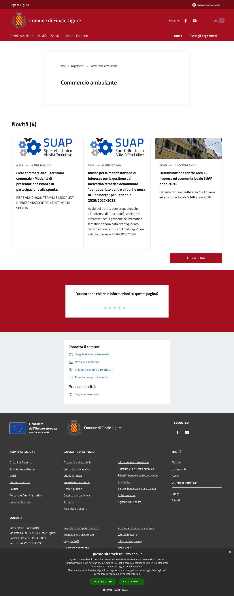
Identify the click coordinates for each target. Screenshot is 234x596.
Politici (14, 489)
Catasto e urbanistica (77, 495)
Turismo (68, 502)
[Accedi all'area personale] (206, 5)
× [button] (230, 552)
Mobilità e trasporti (75, 508)
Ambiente (124, 482)
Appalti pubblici (73, 489)
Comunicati (179, 469)
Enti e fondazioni (20, 482)
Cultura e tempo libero (77, 469)
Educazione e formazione (133, 462)
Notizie (176, 462)
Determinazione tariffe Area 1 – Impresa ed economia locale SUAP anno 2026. (186, 178)
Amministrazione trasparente (136, 528)
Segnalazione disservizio (79, 534)
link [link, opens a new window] (138, 573)
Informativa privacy (130, 541)
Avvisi (20, 165)
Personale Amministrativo (26, 495)
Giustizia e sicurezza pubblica (136, 469)
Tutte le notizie (196, 258)
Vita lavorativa (73, 475)
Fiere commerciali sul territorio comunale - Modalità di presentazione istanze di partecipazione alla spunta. (40, 181)
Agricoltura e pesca (129, 502)
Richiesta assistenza (76, 548)
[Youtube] (187, 20)
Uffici (13, 475)
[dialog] (117, 572)
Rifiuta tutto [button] (131, 581)
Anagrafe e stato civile (77, 462)
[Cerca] (220, 20)
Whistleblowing (127, 534)
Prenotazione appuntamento (81, 528)
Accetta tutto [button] (103, 581)
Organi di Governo (21, 462)
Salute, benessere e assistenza (137, 488)
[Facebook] (178, 20)
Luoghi (176, 494)
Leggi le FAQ (71, 541)
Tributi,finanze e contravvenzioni (138, 475)
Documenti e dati (20, 502)
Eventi (176, 500)
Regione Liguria (19, 5)
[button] (117, 590)
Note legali (124, 548)
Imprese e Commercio (77, 482)
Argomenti (77, 66)
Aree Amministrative (22, 469)
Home (62, 66)
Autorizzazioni (126, 495)
